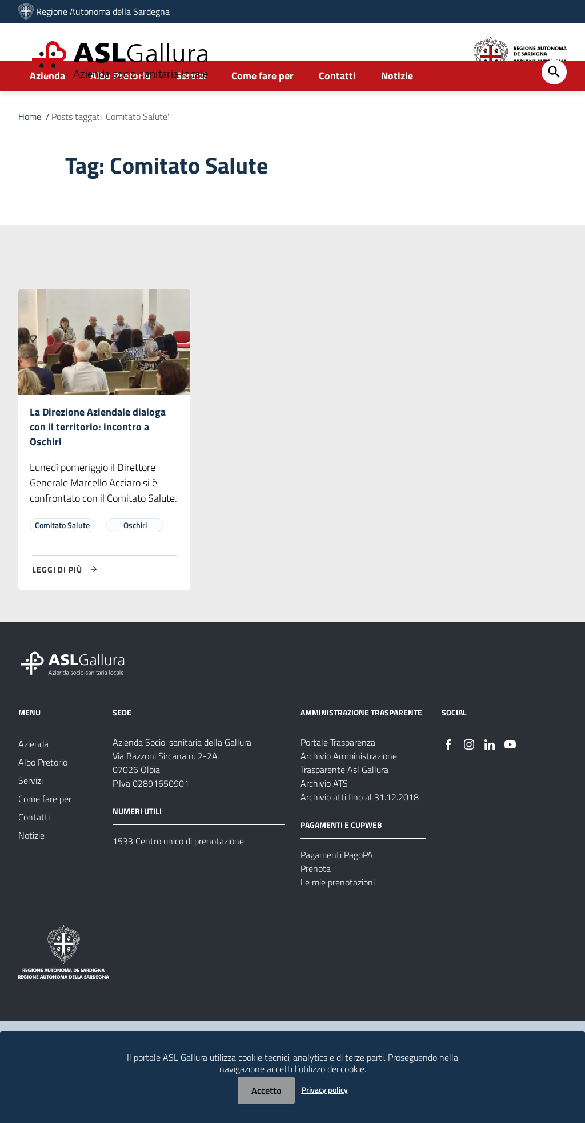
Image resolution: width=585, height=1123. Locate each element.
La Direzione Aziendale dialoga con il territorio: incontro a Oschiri (98, 459)
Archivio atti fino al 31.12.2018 (359, 831)
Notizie (397, 106)
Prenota (315, 902)
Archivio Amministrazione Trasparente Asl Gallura (348, 797)
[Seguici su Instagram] (469, 777)
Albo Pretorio (120, 106)
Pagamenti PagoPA (336, 889)
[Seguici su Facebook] (448, 777)
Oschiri (135, 559)
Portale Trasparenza (337, 776)
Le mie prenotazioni (337, 916)
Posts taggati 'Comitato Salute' (110, 147)
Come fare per (262, 106)
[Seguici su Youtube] (510, 777)
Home (29, 147)
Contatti (337, 106)
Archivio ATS (324, 817)
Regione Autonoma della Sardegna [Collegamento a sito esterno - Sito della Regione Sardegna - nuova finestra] (103, 11)
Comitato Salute (62, 559)
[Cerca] (554, 102)
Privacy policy (325, 1090)
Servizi (191, 106)
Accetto (266, 1090)
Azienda (47, 106)
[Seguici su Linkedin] (489, 777)
